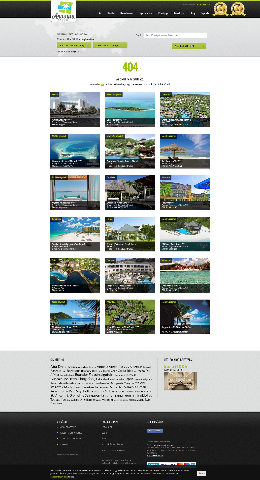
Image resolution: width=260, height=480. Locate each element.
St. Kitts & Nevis (125, 391)
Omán (141, 387)
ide (102, 84)
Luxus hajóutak (101, 383)
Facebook (155, 431)
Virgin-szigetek (121, 400)
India (99, 378)
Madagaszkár (116, 383)
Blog (104, 433)
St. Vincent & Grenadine (67, 395)
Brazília (106, 371)
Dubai (71, 375)
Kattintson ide (203, 4)
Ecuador (81, 374)
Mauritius (87, 387)
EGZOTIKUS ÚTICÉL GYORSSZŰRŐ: (72, 34)
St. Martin (146, 391)
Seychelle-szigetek (90, 391)
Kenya (84, 383)
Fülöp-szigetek (120, 375)
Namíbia (130, 387)
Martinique (72, 387)
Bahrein (55, 371)
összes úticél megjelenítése (70, 51)
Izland (105, 378)
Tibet (134, 396)
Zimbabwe (56, 403)
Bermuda (86, 370)
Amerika (73, 366)
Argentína (116, 367)
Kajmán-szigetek (143, 378)
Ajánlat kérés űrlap (155, 455)
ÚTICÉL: (139, 35)
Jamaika (120, 378)
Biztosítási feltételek (112, 444)
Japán (129, 379)
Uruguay (97, 400)
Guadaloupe (59, 379)
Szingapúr (92, 395)
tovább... (75, 105)
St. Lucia (136, 391)
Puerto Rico (66, 391)
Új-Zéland (86, 399)
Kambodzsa (57, 383)
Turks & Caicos (70, 399)
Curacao (139, 371)
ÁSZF (104, 439)
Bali (64, 370)
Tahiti (104, 395)
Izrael (112, 379)
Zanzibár (143, 399)
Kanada (69, 383)
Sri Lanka (111, 391)
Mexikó (98, 387)
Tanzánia (116, 395)
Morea (106, 387)
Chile (114, 371)
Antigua (102, 367)
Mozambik (116, 387)
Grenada (131, 375)
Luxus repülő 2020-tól (176, 366)
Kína (91, 383)
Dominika (64, 375)
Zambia (132, 399)
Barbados (73, 371)
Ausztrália (136, 367)
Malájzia (129, 383)
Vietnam (107, 399)
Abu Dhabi (58, 366)
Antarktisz (91, 367)
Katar (77, 383)
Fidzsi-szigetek (100, 374)
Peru (53, 391)
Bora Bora (97, 371)
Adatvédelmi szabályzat (114, 450)
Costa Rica (125, 371)
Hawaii (73, 379)
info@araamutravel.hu (163, 445)
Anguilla (82, 367)
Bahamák (147, 367)
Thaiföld (127, 395)
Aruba (126, 367)
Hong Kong (87, 379)
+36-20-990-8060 (162, 441)
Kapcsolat (107, 427)
